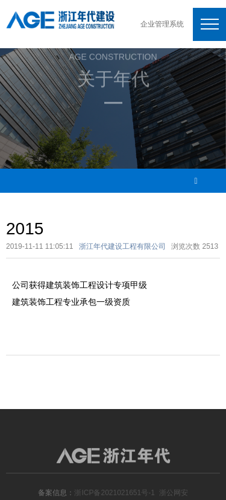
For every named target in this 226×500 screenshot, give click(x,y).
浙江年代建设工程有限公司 (122, 246)
